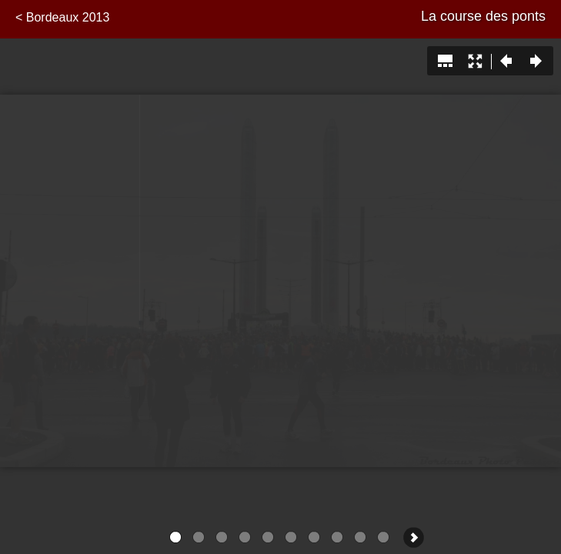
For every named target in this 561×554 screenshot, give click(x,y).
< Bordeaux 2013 (62, 17)
